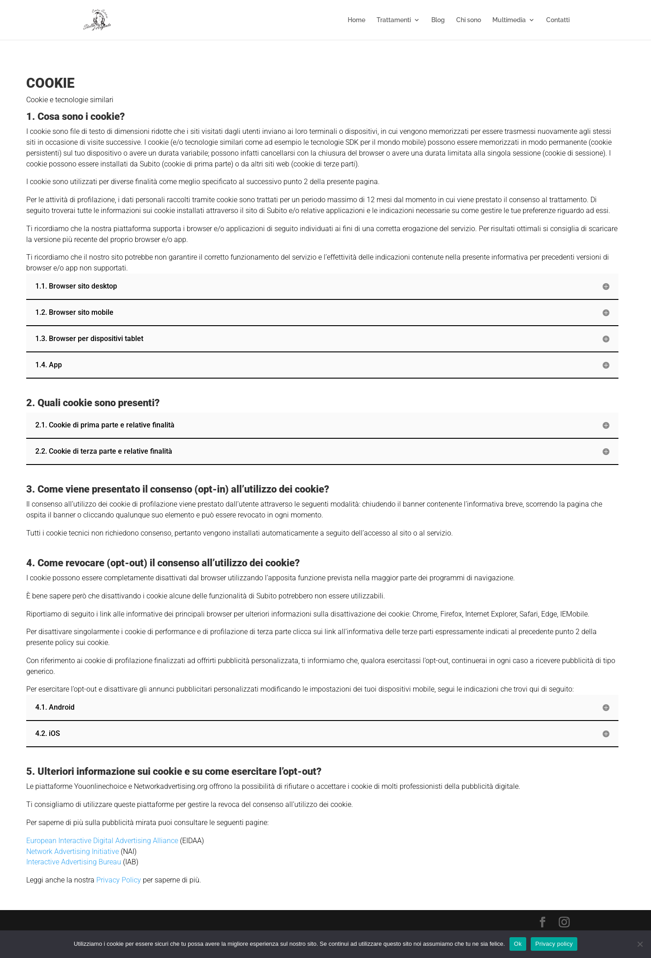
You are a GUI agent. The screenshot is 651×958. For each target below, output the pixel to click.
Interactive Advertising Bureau (73, 862)
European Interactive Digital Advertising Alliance (102, 840)
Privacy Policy (119, 880)
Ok (518, 943)
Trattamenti (394, 20)
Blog (438, 20)
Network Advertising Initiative (72, 851)
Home (356, 20)
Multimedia (509, 20)
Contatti (558, 20)
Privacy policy (554, 943)
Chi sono (468, 20)
